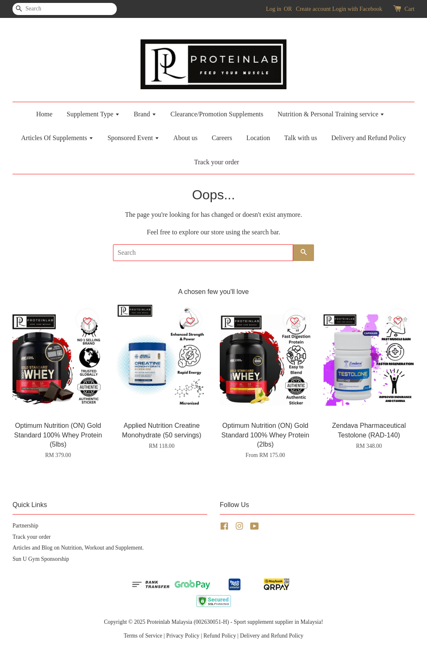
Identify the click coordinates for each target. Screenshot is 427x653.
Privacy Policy (183, 636)
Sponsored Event (133, 137)
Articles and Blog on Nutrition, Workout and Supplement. (78, 548)
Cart (409, 9)
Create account (313, 9)
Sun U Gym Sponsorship (41, 559)
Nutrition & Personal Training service (330, 114)
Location (258, 137)
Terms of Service (142, 636)
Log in (273, 9)
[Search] (38, 9)
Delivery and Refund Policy (368, 137)
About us (185, 137)
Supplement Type (93, 114)
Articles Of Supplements (57, 137)
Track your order (216, 162)
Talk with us (300, 137)
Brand (145, 114)
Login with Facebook (357, 9)
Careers (222, 137)
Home (44, 114)
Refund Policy (219, 636)
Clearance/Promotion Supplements (217, 114)
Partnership (25, 525)
